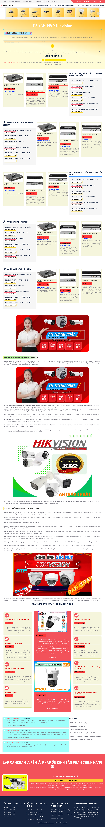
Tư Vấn (102, 5)
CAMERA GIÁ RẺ (7, 5)
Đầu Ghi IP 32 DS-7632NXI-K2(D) (56, 84)
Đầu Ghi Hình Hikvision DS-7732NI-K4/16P (84, 104)
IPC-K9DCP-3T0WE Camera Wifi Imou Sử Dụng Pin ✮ (85, 692)
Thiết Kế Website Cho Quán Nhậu (92, 736)
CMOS (47, 60)
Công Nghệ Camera (43, 5)
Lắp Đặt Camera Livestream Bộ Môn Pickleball (18, 749)
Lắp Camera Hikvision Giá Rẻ (12, 63)
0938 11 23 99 (98, 1)
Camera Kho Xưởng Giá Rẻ (34, 812)
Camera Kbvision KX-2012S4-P (13, 643)
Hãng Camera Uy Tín (55, 5)
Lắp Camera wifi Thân (9, 812)
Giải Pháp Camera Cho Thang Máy (78, 722)
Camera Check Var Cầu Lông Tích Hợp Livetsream (19, 737)
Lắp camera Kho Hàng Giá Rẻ (35, 817)
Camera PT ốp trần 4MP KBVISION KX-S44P (17, 619)
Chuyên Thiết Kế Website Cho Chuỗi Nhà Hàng (81, 739)
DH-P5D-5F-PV (52, 657)
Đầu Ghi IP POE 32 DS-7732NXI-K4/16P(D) (12, 84)
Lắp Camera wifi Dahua (9, 814)
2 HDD (51, 60)
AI (43, 60)
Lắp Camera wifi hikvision (10, 817)
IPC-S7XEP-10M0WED (52, 708)
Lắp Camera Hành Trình (91, 733)
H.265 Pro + (57, 60)
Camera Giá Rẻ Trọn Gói (82, 5)
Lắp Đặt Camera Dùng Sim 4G (77, 726)
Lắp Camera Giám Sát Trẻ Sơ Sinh (78, 729)
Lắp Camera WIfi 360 (9, 810)
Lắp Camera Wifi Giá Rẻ (68, 5)
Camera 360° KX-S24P (11, 692)
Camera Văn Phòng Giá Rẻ (34, 819)
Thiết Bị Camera (94, 5)
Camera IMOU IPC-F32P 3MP (82, 643)
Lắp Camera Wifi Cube (9, 807)
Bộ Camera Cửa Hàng (33, 814)
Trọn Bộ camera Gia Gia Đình (35, 810)
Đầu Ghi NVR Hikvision (52, 56)
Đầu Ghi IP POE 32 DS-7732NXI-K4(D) (35, 91)
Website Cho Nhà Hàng (76, 736)
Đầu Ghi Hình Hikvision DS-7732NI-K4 (83, 99)
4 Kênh (63, 60)
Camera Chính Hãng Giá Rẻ (46, 823)
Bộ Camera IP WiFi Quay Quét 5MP (14, 668)
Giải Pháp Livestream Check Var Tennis (16, 725)
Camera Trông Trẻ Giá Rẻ (76, 733)
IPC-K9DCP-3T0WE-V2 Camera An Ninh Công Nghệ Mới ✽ (87, 667)
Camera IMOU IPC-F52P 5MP (82, 619)
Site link (65, 823)
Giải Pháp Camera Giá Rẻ (13, 718)
